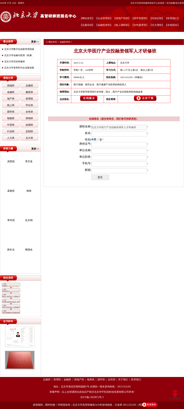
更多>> (35, 41)
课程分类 (8, 78)
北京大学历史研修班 (13, 61)
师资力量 (8, 148)
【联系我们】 (172, 18)
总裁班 (29, 85)
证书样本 (8, 321)
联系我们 (136, 379)
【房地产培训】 (122, 18)
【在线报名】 (172, 25)
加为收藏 (170, 3)
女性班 (29, 111)
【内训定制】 (156, 18)
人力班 (11, 138)
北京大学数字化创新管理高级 (17, 49)
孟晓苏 (11, 191)
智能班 (11, 118)
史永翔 (29, 220)
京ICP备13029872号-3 (92, 397)
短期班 (29, 125)
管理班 (29, 98)
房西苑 (11, 161)
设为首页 (180, 3)
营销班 (29, 118)
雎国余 (29, 249)
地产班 (11, 98)
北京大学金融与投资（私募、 (17, 55)
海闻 (28, 191)
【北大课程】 (156, 25)
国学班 (11, 111)
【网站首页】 (87, 18)
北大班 (29, 138)
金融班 (11, 92)
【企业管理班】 (104, 18)
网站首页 (52, 42)
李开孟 (29, 161)
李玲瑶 (11, 220)
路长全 (11, 249)
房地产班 (79, 379)
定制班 (29, 131)
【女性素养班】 (140, 25)
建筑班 (29, 92)
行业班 (11, 131)
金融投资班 (65, 42)
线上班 (11, 105)
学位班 (29, 105)
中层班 (11, 125)
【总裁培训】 (87, 25)
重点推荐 (8, 41)
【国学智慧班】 (140, 18)
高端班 (11, 85)
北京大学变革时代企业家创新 (17, 67)
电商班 (90, 379)
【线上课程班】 (122, 25)
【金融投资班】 (104, 25)
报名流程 (8, 277)
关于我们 (123, 379)
